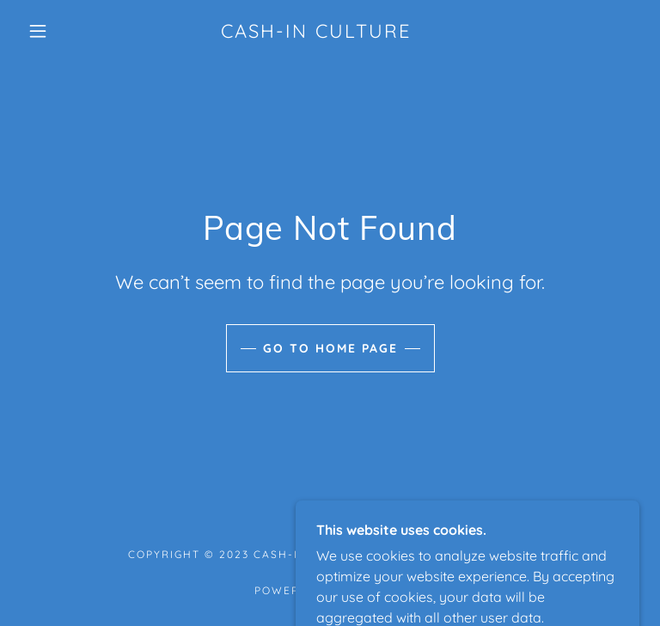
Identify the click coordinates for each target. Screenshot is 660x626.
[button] (38, 31)
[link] (316, 32)
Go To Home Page (330, 348)
